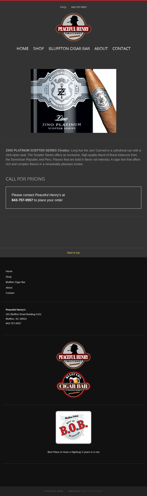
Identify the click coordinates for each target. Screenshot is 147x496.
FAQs (63, 7)
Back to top (73, 252)
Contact (121, 49)
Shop (38, 49)
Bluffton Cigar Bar (69, 49)
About (101, 49)
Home (23, 49)
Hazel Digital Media (92, 491)
